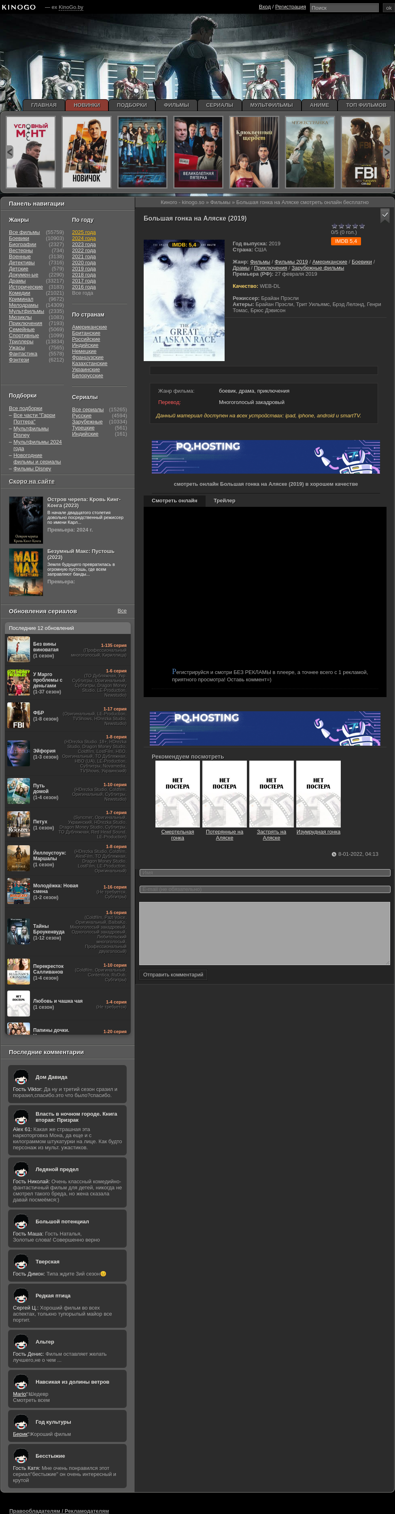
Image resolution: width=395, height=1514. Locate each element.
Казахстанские (90, 363)
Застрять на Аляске (271, 832)
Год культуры (53, 1422)
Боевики (362, 262)
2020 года (84, 262)
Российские (86, 339)
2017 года (84, 281)
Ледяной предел (57, 1169)
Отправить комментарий (173, 987)
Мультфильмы (26, 311)
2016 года (84, 287)
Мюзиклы (20, 317)
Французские (88, 357)
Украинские (86, 369)
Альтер (45, 1342)
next (387, 152)
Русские (81, 416)
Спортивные (24, 335)
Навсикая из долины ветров (72, 1382)
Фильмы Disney (32, 469)
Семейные (22, 329)
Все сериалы (88, 409)
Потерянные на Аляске (224, 832)
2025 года (84, 232)
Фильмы (260, 262)
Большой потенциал (62, 1221)
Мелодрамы (23, 305)
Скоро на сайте (32, 481)
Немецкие (84, 351)
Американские (329, 262)
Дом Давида (51, 1077)
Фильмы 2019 (291, 262)
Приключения (270, 268)
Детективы (22, 262)
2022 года (84, 250)
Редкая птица (53, 1296)
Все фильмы (24, 232)
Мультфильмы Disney (31, 431)
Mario (19, 1394)
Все (122, 611)
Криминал (21, 299)
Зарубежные (87, 422)
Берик (20, 1434)
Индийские (85, 345)
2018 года (84, 275)
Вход (265, 7)
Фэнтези (19, 360)
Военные (20, 256)
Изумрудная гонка (318, 829)
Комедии (19, 293)
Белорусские (87, 375)
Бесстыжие (50, 1456)
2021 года (84, 256)
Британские (86, 333)
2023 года (84, 244)
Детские (18, 269)
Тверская (47, 1262)
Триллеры (21, 341)
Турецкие (83, 428)
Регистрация (290, 7)
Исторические (26, 287)
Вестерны (21, 250)
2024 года (84, 238)
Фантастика (23, 354)
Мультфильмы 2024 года (37, 445)
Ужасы (17, 347)
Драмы (241, 268)
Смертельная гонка (177, 832)
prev (9, 152)
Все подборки (25, 408)
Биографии (22, 244)
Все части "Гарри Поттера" (34, 418)
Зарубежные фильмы (317, 268)
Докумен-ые (23, 275)
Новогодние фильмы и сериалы (37, 458)
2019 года (84, 269)
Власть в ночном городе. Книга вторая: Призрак (76, 1117)
